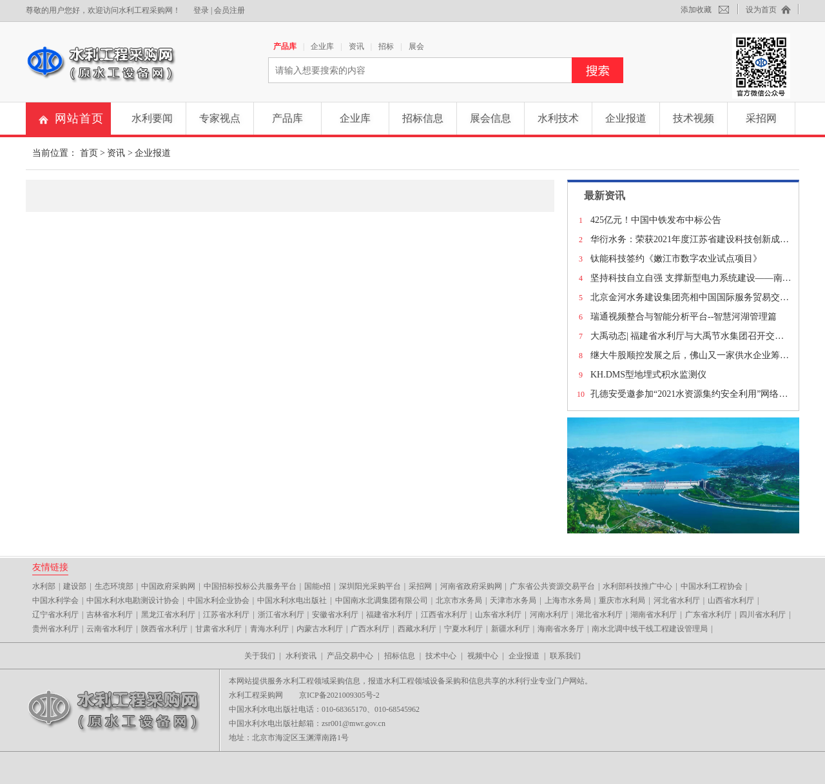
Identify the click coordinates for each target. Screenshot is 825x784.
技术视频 (693, 118)
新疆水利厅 (510, 628)
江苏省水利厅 (226, 614)
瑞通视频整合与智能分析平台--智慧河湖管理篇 (683, 316)
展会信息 (490, 118)
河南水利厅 (549, 614)
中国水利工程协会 (711, 586)
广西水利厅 (370, 628)
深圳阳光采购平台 (370, 586)
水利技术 (558, 118)
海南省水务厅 (561, 628)
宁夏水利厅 (463, 628)
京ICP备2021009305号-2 (339, 695)
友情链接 (50, 567)
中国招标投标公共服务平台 (250, 586)
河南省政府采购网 (471, 586)
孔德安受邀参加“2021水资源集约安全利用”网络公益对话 (702, 394)
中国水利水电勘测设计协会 (132, 600)
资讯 (356, 46)
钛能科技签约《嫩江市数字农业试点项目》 (676, 258)
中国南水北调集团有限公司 (381, 600)
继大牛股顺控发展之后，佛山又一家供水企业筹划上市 (698, 355)
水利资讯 (301, 655)
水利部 (43, 586)
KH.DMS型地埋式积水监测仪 (648, 374)
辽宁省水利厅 (55, 614)
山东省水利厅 (498, 614)
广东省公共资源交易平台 (552, 586)
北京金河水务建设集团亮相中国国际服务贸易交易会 (694, 297)
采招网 (761, 118)
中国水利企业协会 (218, 600)
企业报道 (625, 118)
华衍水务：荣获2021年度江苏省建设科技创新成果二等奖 (703, 239)
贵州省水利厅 (55, 628)
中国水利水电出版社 (292, 600)
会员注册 (229, 10)
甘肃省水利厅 (218, 628)
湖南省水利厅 (653, 614)
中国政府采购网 (168, 586)
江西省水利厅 (444, 614)
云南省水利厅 (109, 628)
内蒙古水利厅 (319, 628)
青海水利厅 (269, 628)
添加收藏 (696, 9)
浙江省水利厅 (281, 614)
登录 (201, 10)
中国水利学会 (55, 600)
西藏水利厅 (417, 628)
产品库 (284, 46)
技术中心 (440, 655)
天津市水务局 (513, 600)
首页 (89, 153)
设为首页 (761, 9)
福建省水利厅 (389, 614)
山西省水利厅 (731, 600)
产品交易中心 (350, 655)
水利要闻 (152, 118)
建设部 (74, 586)
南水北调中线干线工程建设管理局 (650, 628)
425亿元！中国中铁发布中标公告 (655, 220)
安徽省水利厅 (335, 614)
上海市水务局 (568, 600)
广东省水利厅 (708, 614)
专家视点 (219, 118)
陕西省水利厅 (164, 628)
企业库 (322, 46)
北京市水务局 (459, 600)
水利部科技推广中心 (637, 586)
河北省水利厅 (677, 600)
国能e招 (317, 586)
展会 (416, 46)
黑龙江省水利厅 (168, 614)
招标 (386, 46)
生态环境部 (114, 586)
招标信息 (422, 118)
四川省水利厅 (762, 614)
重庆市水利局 (622, 600)
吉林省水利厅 (109, 614)
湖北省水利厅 (599, 614)
